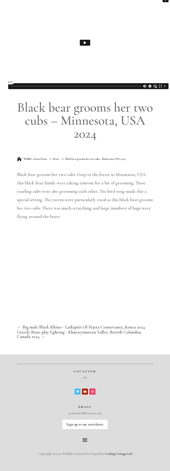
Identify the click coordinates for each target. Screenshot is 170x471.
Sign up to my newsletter (85, 424)
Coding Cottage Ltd (118, 454)
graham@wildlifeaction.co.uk (85, 413)
